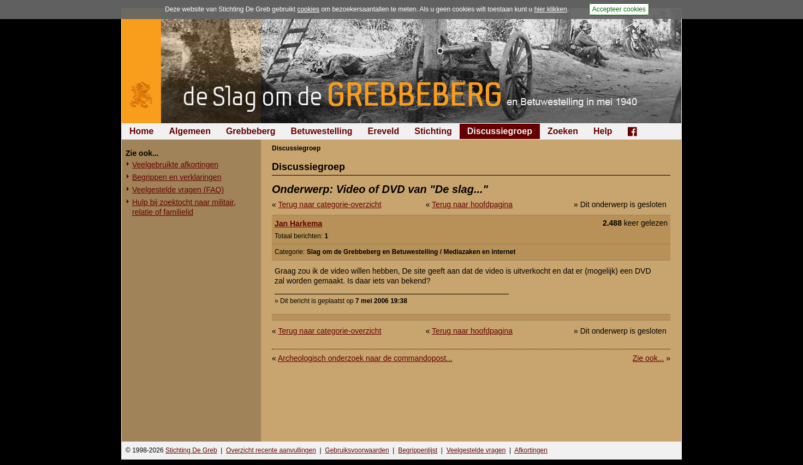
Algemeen (189, 131)
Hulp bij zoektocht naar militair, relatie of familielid (184, 207)
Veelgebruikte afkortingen (175, 164)
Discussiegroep (499, 131)
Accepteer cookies (619, 9)
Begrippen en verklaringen (176, 177)
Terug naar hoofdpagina (472, 204)
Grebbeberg (251, 131)
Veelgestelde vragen (476, 450)
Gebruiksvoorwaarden (357, 450)
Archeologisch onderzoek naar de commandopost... (365, 358)
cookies (308, 9)
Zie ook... (648, 358)
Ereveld (384, 131)
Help (602, 131)
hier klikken (550, 9)
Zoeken (563, 131)
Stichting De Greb (191, 450)
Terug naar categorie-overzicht (329, 204)
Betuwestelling (322, 131)
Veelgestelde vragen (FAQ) (178, 189)
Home (141, 131)
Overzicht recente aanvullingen (271, 450)
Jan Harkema (298, 223)
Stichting (432, 131)
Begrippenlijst (417, 450)
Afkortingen (531, 450)
